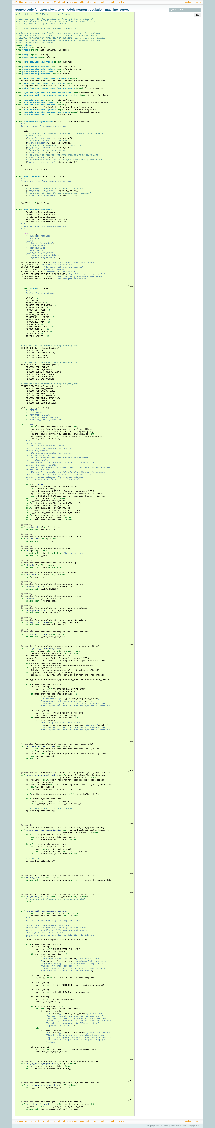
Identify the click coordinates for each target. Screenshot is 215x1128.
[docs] (130, 286)
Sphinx (194, 1126)
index (198, 2)
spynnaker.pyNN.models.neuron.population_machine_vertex (96, 2)
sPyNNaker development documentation (32, 2)
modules (188, 2)
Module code (60, 2)
